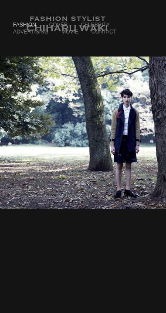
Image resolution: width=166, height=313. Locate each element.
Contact (103, 32)
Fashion (24, 25)
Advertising (30, 32)
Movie (69, 32)
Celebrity (95, 25)
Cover (58, 25)
